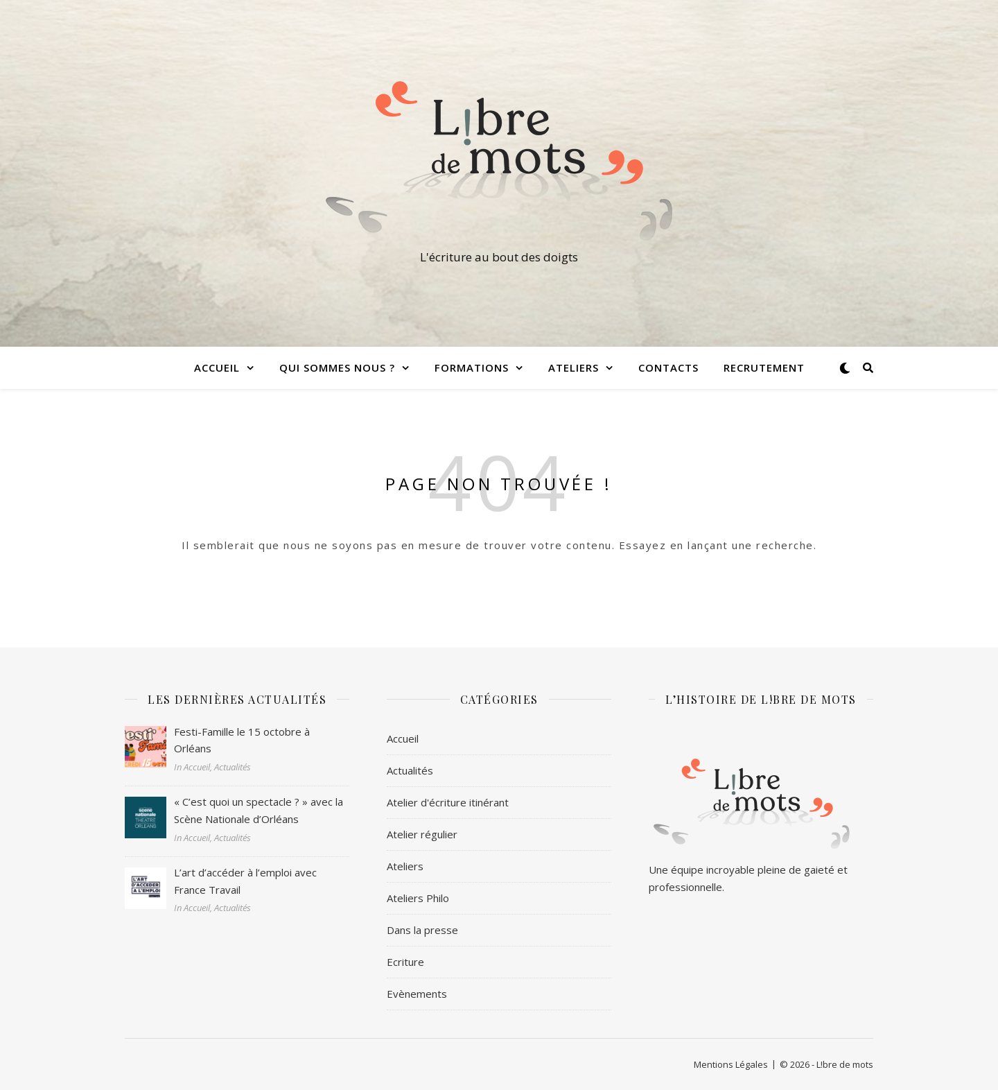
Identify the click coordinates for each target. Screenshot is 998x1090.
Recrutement (764, 367)
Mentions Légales (731, 1064)
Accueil (217, 367)
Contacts (668, 367)
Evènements (417, 994)
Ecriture (405, 962)
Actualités (410, 770)
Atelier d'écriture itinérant (448, 802)
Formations (472, 367)
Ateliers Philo (418, 898)
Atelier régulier (422, 834)
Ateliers (573, 367)
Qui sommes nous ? (337, 367)
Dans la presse (422, 930)
